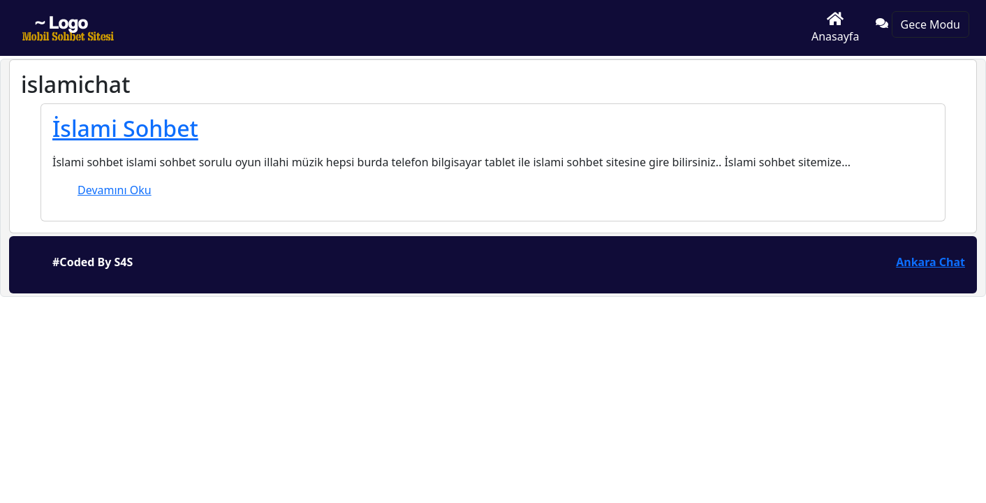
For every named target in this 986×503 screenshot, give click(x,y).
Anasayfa (835, 27)
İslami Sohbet (125, 128)
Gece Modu (930, 24)
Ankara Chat (930, 262)
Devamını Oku (115, 190)
